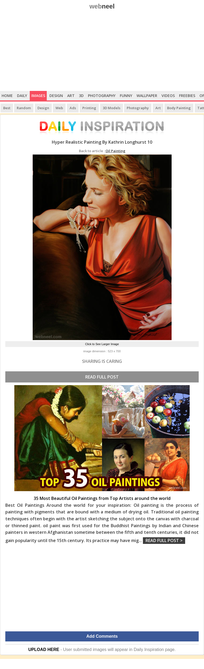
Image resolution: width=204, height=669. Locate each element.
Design (56, 95)
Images (38, 95)
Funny (126, 95)
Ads (73, 107)
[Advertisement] (102, 51)
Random (24, 107)
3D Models (111, 107)
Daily (22, 95)
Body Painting (179, 107)
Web (59, 107)
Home (7, 95)
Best (6, 107)
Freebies (187, 95)
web (102, 6)
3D (81, 95)
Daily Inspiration (149, 649)
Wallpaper (147, 95)
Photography (102, 95)
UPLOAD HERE (43, 649)
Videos (168, 95)
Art (71, 95)
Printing (89, 107)
